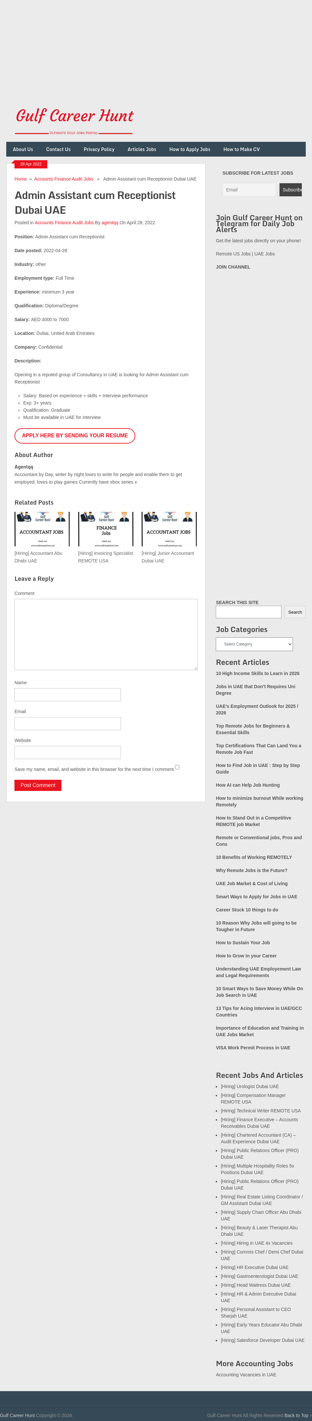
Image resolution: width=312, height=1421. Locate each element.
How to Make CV (241, 149)
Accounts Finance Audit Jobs (63, 179)
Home (20, 179)
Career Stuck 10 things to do (247, 909)
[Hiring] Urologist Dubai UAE (250, 1086)
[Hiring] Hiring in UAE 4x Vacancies (256, 1243)
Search (295, 612)
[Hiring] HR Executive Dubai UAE (254, 1267)
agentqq (110, 222)
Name (20, 682)
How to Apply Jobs (190, 149)
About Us (23, 149)
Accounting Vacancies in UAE (246, 1374)
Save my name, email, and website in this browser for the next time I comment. (94, 769)
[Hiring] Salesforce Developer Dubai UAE (262, 1340)
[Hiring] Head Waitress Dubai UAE (256, 1285)
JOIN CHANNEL (233, 267)
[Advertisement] (156, 46)
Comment (24, 593)
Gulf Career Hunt (17, 1415)
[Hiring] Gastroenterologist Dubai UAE (259, 1276)
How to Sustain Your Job (243, 942)
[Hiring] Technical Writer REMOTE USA (261, 1110)
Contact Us (58, 149)
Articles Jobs (142, 149)
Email (20, 711)
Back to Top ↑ (298, 1415)
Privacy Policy (99, 149)
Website (22, 740)
